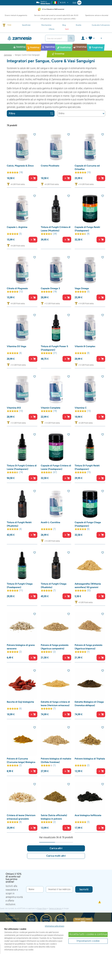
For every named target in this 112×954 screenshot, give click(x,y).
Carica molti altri (56, 855)
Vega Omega (82, 288)
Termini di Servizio (55, 908)
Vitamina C (81, 407)
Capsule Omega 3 (50, 288)
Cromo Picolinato (50, 165)
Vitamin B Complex (85, 346)
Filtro (31, 113)
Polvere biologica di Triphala (90, 758)
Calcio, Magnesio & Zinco (20, 165)
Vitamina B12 (14, 407)
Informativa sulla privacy (54, 926)
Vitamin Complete (50, 407)
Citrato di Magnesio (17, 288)
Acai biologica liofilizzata (88, 815)
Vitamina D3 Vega (16, 346)
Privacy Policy (42, 908)
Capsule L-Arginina (17, 227)
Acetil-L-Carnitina (50, 522)
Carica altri (56, 848)
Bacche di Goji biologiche (20, 701)
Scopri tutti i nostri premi (83, 920)
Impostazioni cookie (88, 940)
